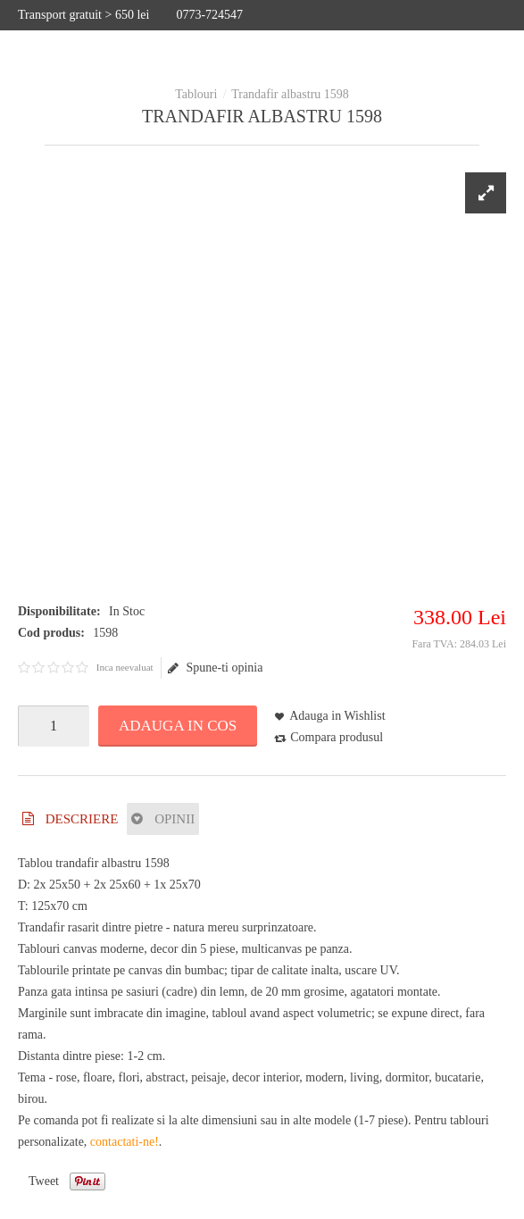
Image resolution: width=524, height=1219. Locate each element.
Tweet (44, 1181)
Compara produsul (336, 737)
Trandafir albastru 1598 (290, 94)
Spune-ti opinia (215, 668)
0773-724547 (209, 14)
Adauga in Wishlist (337, 715)
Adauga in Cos (178, 725)
